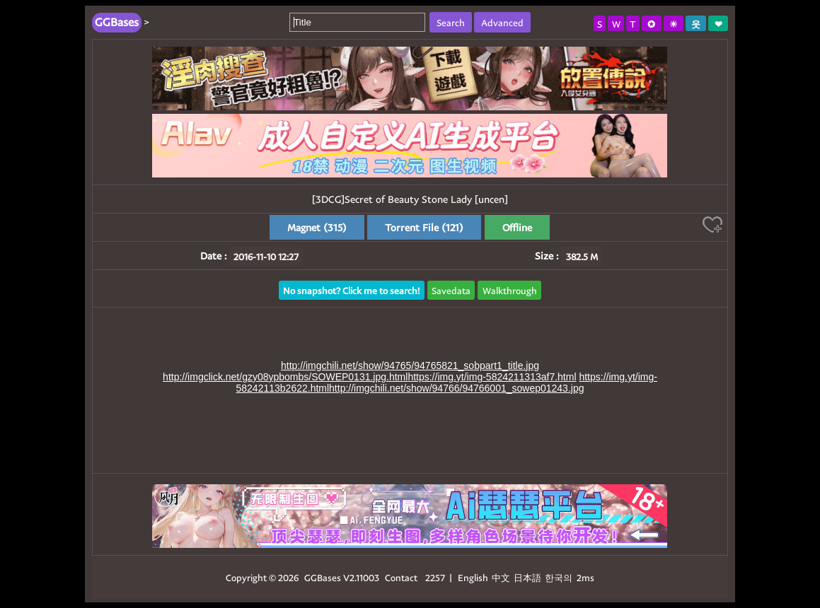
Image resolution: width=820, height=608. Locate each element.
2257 (435, 577)
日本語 (527, 577)
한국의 (559, 577)
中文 (501, 577)
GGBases (322, 577)
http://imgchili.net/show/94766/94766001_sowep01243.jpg (456, 388)
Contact (401, 577)
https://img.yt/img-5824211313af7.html (492, 376)
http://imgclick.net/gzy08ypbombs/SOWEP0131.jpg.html (285, 376)
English (473, 577)
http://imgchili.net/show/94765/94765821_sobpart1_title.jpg (410, 365)
